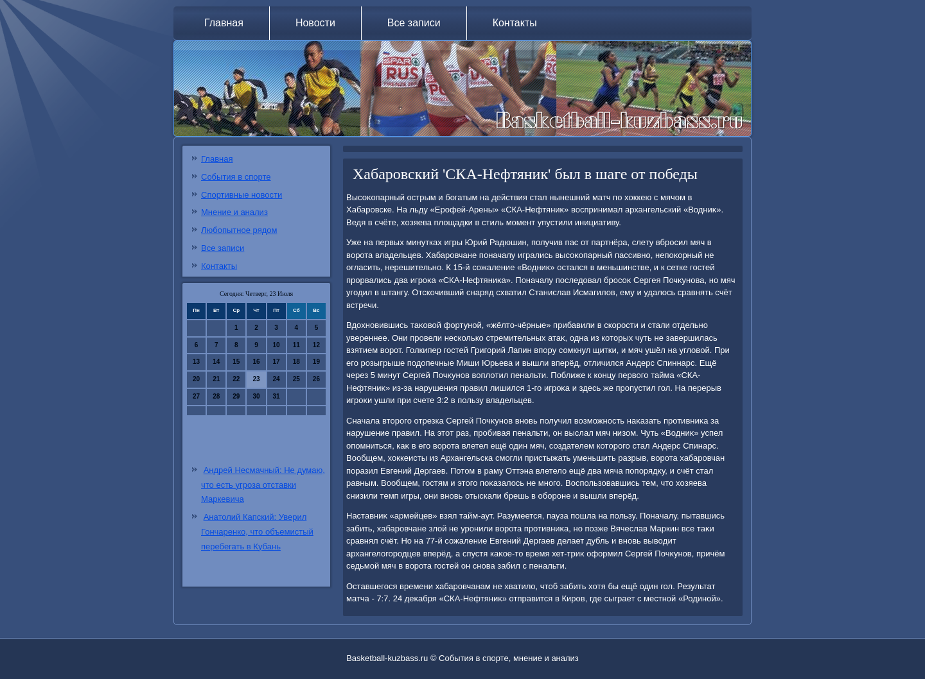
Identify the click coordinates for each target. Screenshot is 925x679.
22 (236, 378)
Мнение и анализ (234, 212)
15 (236, 361)
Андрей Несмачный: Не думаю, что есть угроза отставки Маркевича (263, 484)
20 (196, 378)
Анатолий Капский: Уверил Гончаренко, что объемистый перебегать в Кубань (257, 531)
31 (276, 396)
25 (296, 378)
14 (216, 361)
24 (276, 378)
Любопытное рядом (239, 230)
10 (276, 344)
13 (196, 361)
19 (316, 361)
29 (236, 396)
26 (316, 378)
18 (296, 361)
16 (256, 361)
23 (256, 378)
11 (296, 344)
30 (256, 396)
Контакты (515, 22)
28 (216, 396)
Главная (223, 22)
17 (276, 361)
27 (196, 396)
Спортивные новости (241, 195)
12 (316, 344)
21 (216, 378)
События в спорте (236, 177)
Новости (315, 22)
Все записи (414, 22)
